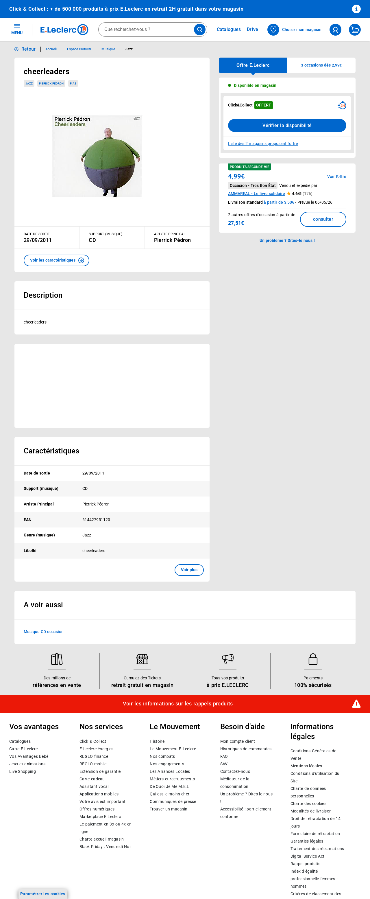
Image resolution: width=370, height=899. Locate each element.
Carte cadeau (92, 779)
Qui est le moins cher (169, 794)
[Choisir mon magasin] (294, 30)
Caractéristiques (51, 451)
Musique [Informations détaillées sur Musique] (108, 49)
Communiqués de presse (173, 801)
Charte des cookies (308, 803)
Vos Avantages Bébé (28, 756)
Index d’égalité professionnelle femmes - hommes (314, 879)
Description (43, 295)
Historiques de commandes (246, 749)
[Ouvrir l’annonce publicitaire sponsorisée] (112, 386)
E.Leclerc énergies (96, 749)
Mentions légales (306, 766)
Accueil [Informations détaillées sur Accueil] (51, 49)
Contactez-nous (235, 771)
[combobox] (152, 29)
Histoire (157, 741)
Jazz (29, 83)
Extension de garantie (100, 771)
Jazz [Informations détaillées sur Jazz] (129, 49)
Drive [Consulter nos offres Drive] (253, 29)
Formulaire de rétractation (315, 834)
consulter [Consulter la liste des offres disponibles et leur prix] (323, 219)
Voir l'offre (336, 176)
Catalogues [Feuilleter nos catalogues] (229, 29)
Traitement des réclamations (317, 849)
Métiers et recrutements (172, 779)
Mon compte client (237, 741)
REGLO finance (93, 756)
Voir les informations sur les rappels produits (178, 703)
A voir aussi (43, 605)
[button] (56, 260)
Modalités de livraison (311, 811)
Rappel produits (305, 864)
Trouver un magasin (168, 809)
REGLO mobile (93, 764)
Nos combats (162, 756)
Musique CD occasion (44, 631)
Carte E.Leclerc (23, 749)
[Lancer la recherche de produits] (200, 29)
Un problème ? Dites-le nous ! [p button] (287, 240)
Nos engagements (167, 764)
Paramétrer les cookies (42, 893)
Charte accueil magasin (101, 839)
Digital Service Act (308, 856)
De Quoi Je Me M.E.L (169, 786)
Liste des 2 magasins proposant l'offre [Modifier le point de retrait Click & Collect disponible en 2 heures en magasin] (263, 143)
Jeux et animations (27, 764)
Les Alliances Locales (170, 771)
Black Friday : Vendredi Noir (105, 846)
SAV (224, 764)
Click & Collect (92, 741)
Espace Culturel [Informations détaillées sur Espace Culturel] (79, 49)
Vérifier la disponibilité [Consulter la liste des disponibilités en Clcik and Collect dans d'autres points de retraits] (287, 125)
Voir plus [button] (189, 569)
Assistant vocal (93, 786)
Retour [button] (28, 49)
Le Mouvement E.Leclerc (173, 749)
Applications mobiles (99, 794)
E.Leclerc (100, 816)
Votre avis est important (102, 801)
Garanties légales (307, 841)
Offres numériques (96, 809)
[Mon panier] (355, 30)
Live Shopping (22, 771)
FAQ (224, 756)
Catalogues (20, 741)
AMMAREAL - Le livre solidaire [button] (256, 193)
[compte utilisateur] (335, 30)
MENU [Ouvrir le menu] (17, 29)
